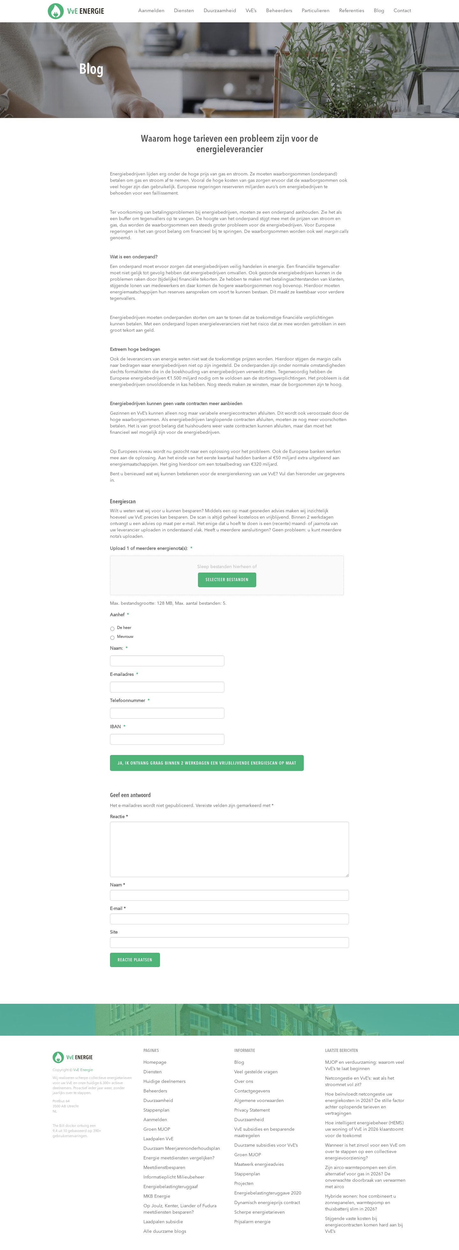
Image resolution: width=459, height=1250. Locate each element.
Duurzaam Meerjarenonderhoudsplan (181, 1146)
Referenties (351, 11)
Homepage (154, 1060)
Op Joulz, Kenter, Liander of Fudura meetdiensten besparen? (179, 1207)
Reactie (119, 814)
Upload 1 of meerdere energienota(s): (151, 548)
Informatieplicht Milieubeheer (173, 1175)
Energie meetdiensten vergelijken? (179, 1156)
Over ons (243, 1079)
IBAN (117, 727)
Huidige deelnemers (164, 1079)
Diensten (184, 11)
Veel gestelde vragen (256, 1070)
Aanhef (119, 615)
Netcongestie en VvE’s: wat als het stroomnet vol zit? (359, 1079)
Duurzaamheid (220, 11)
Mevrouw (125, 637)
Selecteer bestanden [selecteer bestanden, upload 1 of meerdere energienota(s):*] (227, 580)
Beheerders (279, 11)
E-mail (118, 906)
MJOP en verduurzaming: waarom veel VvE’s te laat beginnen (364, 1063)
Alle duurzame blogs (164, 1229)
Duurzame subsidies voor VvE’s (266, 1143)
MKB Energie (156, 1194)
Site (114, 930)
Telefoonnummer (129, 701)
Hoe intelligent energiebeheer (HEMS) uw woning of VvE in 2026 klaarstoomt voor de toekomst (364, 1127)
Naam (117, 882)
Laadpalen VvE (158, 1137)
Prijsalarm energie (252, 1219)
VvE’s (251, 11)
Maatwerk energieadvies (259, 1162)
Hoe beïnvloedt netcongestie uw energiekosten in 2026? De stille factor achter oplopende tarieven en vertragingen (364, 1101)
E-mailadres (124, 674)
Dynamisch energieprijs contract (267, 1200)
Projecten (243, 1181)
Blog (379, 11)
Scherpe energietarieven (259, 1210)
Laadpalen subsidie (163, 1219)
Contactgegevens (252, 1089)
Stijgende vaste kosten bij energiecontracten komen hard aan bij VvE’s (364, 1223)
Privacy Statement (252, 1108)
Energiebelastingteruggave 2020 (267, 1191)
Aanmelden (151, 11)
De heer (124, 628)
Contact (402, 11)
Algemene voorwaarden (259, 1098)
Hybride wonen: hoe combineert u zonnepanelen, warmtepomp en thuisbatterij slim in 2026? (360, 1200)
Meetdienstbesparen (164, 1165)
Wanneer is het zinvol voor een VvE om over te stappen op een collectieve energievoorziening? (365, 1149)
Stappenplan (156, 1108)
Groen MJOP (156, 1127)
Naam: (118, 648)
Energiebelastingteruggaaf (170, 1184)
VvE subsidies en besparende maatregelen (264, 1130)
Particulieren (316, 11)
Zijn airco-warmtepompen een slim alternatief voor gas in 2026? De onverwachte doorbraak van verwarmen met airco (365, 1175)
